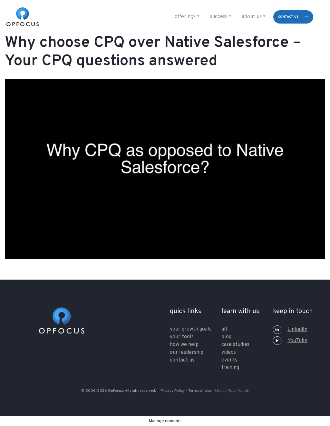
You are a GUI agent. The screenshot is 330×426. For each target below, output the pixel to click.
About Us (252, 17)
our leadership (186, 352)
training (230, 368)
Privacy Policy (172, 390)
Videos (228, 352)
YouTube (290, 341)
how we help (184, 345)
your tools (182, 337)
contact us (288, 17)
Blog (226, 337)
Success (219, 17)
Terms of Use (199, 390)
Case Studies (235, 345)
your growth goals (190, 329)
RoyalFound (238, 390)
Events (229, 360)
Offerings (185, 17)
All (224, 329)
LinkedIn (290, 329)
